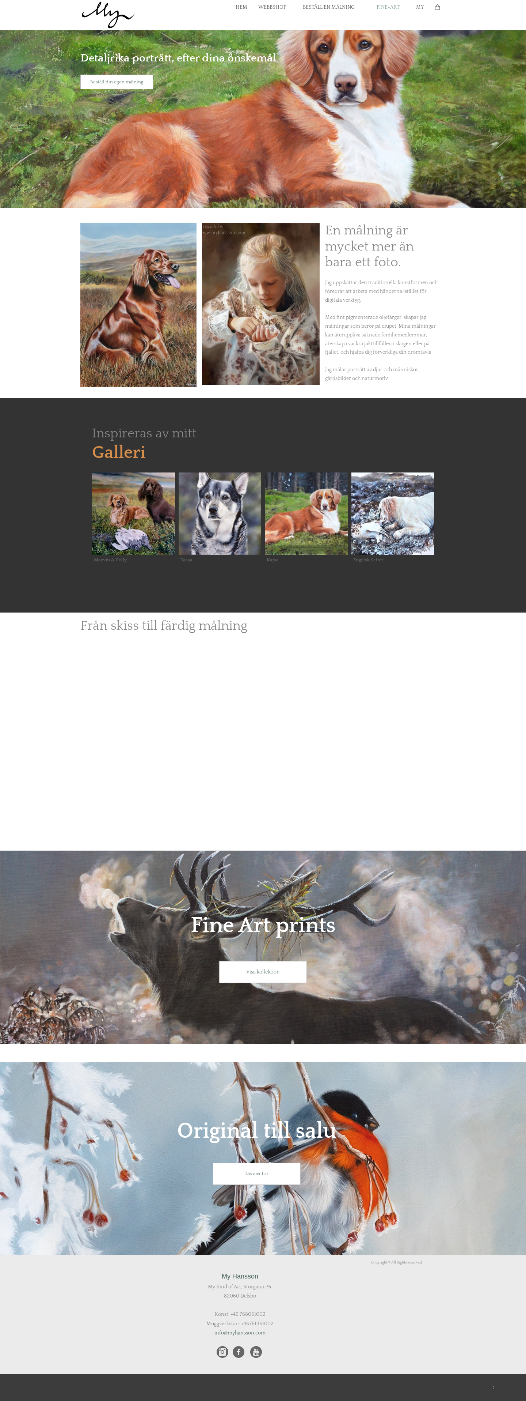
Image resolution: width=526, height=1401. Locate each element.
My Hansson (240, 1276)
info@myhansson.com (240, 1333)
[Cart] (438, 7)
